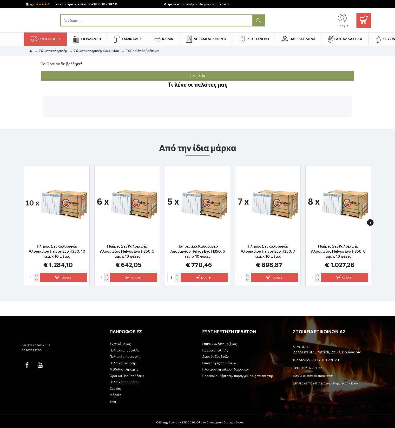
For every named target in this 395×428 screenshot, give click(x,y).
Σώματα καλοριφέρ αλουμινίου (96, 51)
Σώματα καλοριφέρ (53, 51)
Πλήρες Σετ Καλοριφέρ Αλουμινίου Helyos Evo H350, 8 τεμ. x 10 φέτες (338, 248)
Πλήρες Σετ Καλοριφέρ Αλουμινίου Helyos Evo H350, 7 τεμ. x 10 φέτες (268, 248)
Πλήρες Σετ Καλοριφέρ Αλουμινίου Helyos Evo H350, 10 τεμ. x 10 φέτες (57, 248)
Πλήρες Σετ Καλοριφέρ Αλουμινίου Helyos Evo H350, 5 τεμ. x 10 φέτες (127, 248)
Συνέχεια (197, 76)
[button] (43, 121)
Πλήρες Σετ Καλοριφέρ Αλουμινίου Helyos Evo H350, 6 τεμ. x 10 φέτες (197, 248)
